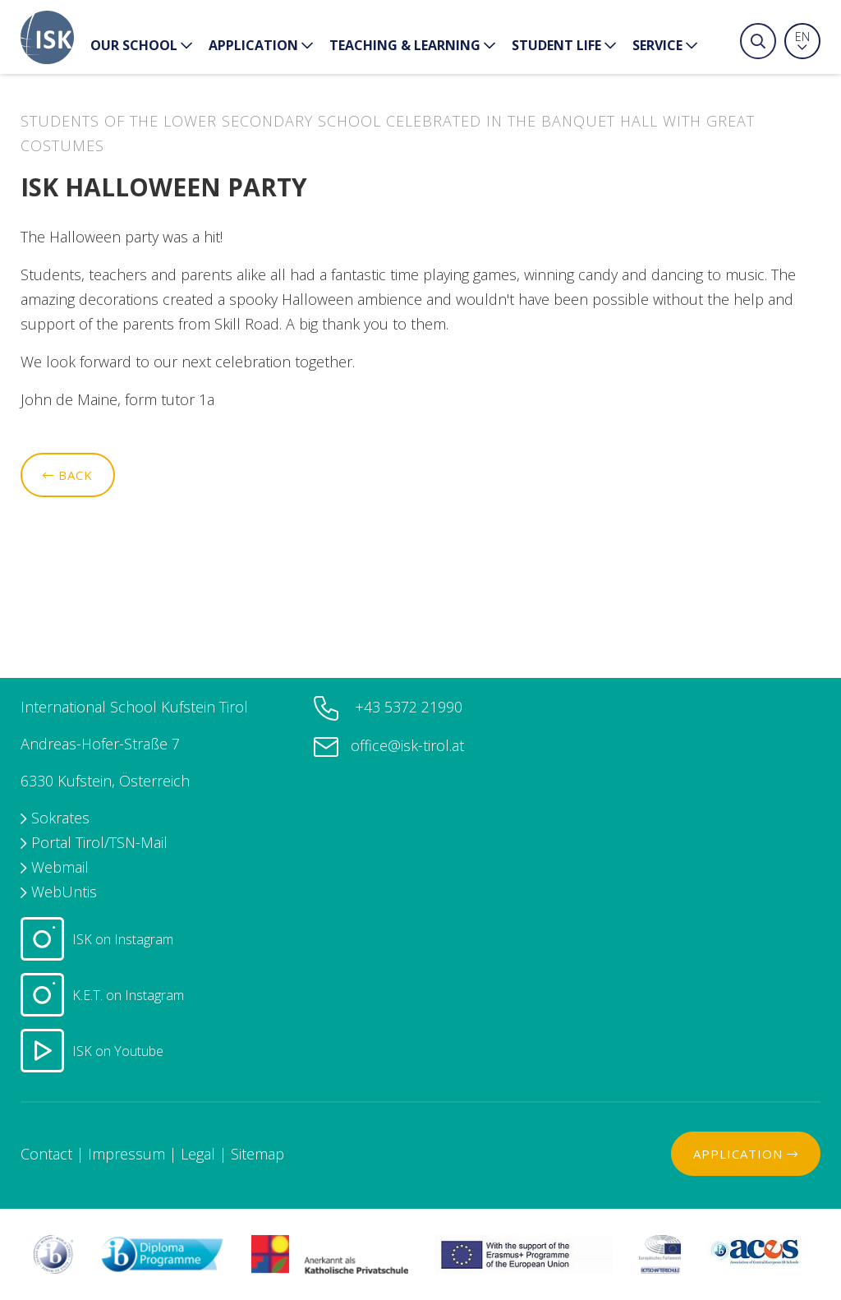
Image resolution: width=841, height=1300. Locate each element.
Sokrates (60, 817)
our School (141, 45)
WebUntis (64, 891)
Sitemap (257, 1154)
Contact (46, 1154)
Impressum (126, 1154)
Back (68, 475)
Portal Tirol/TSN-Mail (99, 842)
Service (664, 45)
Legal (198, 1154)
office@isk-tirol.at (407, 745)
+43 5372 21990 (406, 707)
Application (261, 45)
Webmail (60, 867)
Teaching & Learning (412, 45)
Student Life (564, 45)
